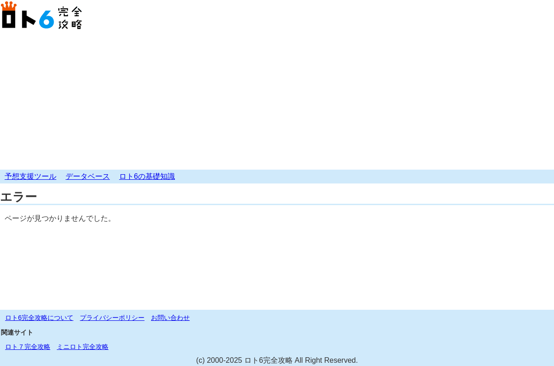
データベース (88, 176)
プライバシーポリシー (112, 317)
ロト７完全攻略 (27, 346)
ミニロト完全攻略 (82, 346)
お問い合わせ (170, 317)
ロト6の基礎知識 (147, 176)
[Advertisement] (277, 100)
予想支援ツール (30, 176)
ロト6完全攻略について (39, 317)
